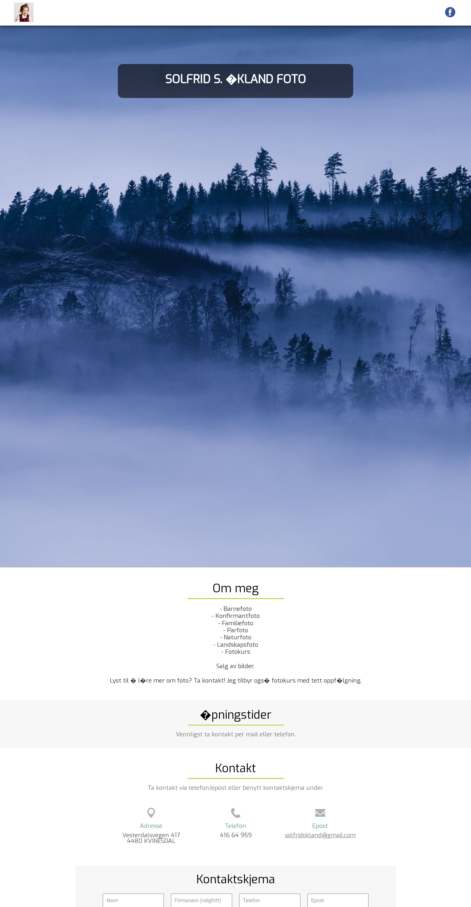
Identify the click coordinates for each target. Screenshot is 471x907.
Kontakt (428, 12)
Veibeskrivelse (391, 12)
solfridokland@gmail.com (320, 835)
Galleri (314, 12)
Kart (359, 12)
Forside (288, 12)
